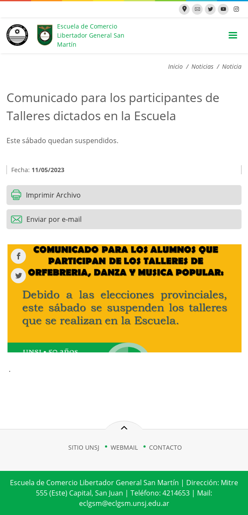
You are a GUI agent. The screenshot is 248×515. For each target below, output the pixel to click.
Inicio (175, 66)
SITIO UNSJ (83, 447)
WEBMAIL (124, 447)
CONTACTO (165, 447)
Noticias (202, 66)
